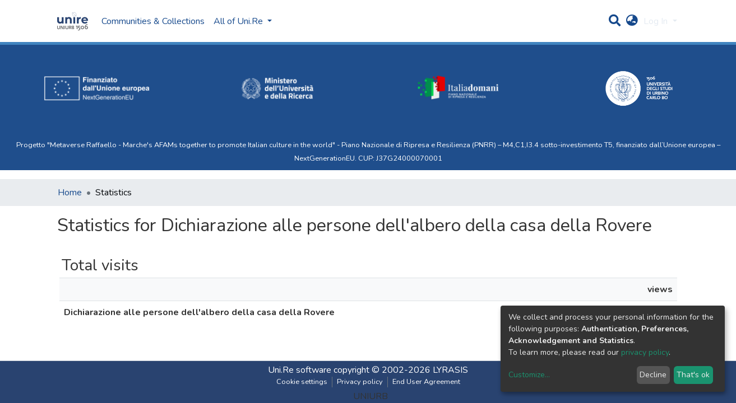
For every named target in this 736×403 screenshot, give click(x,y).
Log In (657, 21)
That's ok (693, 374)
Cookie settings (301, 382)
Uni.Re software (299, 370)
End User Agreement (426, 382)
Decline (653, 374)
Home (70, 192)
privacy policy (645, 352)
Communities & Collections (153, 21)
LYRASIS (450, 370)
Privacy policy (360, 382)
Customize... (529, 374)
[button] (632, 21)
